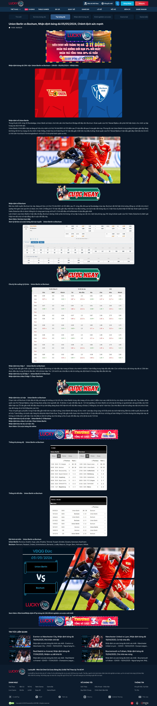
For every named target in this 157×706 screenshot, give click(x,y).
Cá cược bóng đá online (27, 426)
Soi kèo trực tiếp (24, 219)
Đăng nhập (127, 3)
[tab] (18, 17)
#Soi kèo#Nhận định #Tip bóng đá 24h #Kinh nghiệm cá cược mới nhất (45, 613)
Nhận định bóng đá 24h (18, 65)
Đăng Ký (142, 3)
